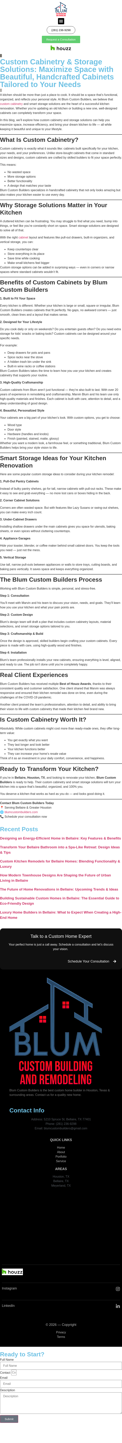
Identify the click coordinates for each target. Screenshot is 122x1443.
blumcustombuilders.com (21, 812)
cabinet (23, 237)
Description (7, 1390)
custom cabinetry (11, 103)
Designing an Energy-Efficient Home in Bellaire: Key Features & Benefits (60, 838)
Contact (5, 1372)
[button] (61, 21)
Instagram (9, 1288)
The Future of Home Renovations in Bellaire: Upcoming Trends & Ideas (59, 889)
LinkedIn (8, 1306)
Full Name (7, 1359)
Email (4, 1377)
